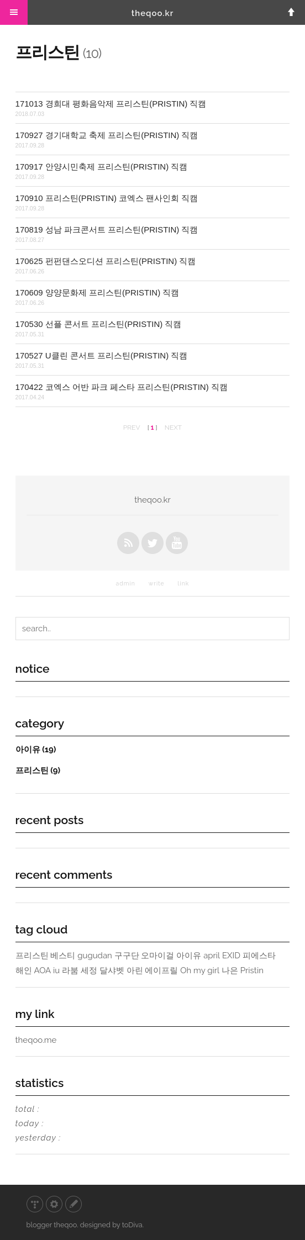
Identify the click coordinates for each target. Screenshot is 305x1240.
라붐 (70, 970)
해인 (23, 970)
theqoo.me (36, 1040)
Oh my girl (199, 970)
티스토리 (35, 1204)
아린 (135, 970)
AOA (42, 970)
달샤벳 (111, 970)
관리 (54, 1204)
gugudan (94, 956)
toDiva (132, 1225)
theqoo (65, 1225)
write (157, 583)
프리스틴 (38, 770)
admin (125, 583)
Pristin (252, 970)
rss (128, 543)
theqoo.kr (153, 13)
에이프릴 (161, 970)
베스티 (62, 956)
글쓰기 (73, 1204)
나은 (230, 970)
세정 (89, 970)
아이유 (35, 749)
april (211, 956)
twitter (152, 543)
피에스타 (259, 956)
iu (56, 970)
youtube (177, 543)
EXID (231, 956)
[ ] (152, 427)
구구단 (126, 956)
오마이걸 (157, 956)
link (184, 583)
